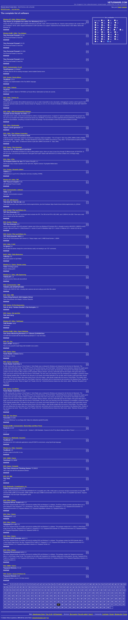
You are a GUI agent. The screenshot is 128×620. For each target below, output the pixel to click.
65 (83, 587)
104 (86, 590)
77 (120, 587)
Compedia (15, 466)
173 (104, 596)
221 (43, 601)
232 (85, 601)
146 (123, 593)
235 (97, 601)
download (6, 29)
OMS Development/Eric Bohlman (21, 111)
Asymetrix (22, 438)
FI (116, 25)
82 (14, 590)
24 (78, 584)
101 (75, 590)
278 (16, 607)
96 (58, 590)
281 (28, 607)
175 (112, 596)
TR (104, 39)
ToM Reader (19, 321)
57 (58, 587)
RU (118, 34)
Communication (12, 67)
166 (78, 596)
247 (20, 604)
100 (71, 590)
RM (104, 34)
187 (36, 598)
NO (110, 32)
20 (65, 584)
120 (24, 593)
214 (16, 601)
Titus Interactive (17, 147)
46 (23, 587)
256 (55, 604)
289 (59, 607)
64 (80, 587)
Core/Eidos (15, 388)
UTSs (12, 159)
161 (59, 596)
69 (95, 587)
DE (104, 27)
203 (97, 598)
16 (53, 584)
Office (9, 125)
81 (11, 590)
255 (51, 604)
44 (17, 587)
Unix (4, 169)
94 (51, 590)
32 (103, 584)
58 (61, 587)
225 (59, 601)
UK (111, 39)
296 (85, 607)
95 (54, 590)
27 (87, 584)
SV (117, 37)
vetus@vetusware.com (39, 617)
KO (97, 32)
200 (85, 598)
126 (47, 593)
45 (20, 587)
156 (39, 596)
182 (16, 598)
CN (111, 23)
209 (120, 598)
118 (16, 593)
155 (36, 596)
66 (86, 587)
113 (120, 590)
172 (101, 596)
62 (73, 587)
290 (62, 607)
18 (59, 584)
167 (81, 596)
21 (68, 584)
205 (104, 598)
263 (81, 604)
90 (39, 590)
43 (14, 587)
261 (74, 604)
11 (37, 584)
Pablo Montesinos (17, 254)
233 (89, 601)
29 (93, 584)
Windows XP (7, 19)
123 (36, 593)
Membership (118, 614)
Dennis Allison (16, 77)
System (9, 77)
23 (74, 584)
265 (89, 604)
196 (70, 598)
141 (104, 593)
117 (13, 593)
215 (20, 601)
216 (24, 601)
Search (91, 614)
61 (70, 587)
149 (13, 596)
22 (71, 584)
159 (51, 596)
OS (8, 200)
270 (108, 604)
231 (81, 601)
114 (124, 590)
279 (20, 607)
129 (59, 593)
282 (32, 607)
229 (74, 601)
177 (120, 596)
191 (51, 598)
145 (120, 593)
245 (13, 604)
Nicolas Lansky (21, 264)
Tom (11, 341)
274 (123, 604)
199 (81, 598)
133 (74, 593)
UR (117, 39)
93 (48, 590)
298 (93, 607)
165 (74, 596)
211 (5, 601)
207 (112, 598)
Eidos (14, 351)
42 (11, 587)
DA (97, 25)
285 (43, 607)
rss (48, 617)
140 (101, 593)
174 (108, 596)
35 (112, 584)
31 (99, 584)
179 (5, 598)
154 (32, 596)
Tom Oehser (13, 415)
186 (32, 598)
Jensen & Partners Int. (19, 574)
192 (55, 598)
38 (121, 584)
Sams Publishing (23, 331)
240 (116, 601)
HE (117, 27)
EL (111, 27)
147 (5, 596)
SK (104, 37)
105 (90, 590)
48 (29, 587)
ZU (104, 41)
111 (113, 590)
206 (108, 598)
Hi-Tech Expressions (18, 305)
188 (39, 598)
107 (97, 590)
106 (94, 590)
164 (70, 596)
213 (13, 601)
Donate (112, 614)
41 (8, 587)
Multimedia (15, 438)
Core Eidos (15, 361)
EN (104, 20)
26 (84, 584)
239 (112, 601)
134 (78, 593)
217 (28, 601)
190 (47, 598)
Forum (125, 614)
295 (81, 607)
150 (16, 596)
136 (85, 593)
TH (97, 39)
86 (26, 590)
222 (47, 601)
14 (46, 584)
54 (48, 587)
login (119, 7)
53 (45, 587)
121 (28, 593)
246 (16, 604)
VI (97, 41)
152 (24, 596)
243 (5, 604)
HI (97, 30)
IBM (12, 295)
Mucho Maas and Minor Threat (33, 426)
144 (116, 593)
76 (117, 587)
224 (55, 601)
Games (9, 147)
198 (78, 598)
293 (74, 607)
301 (104, 607)
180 (9, 598)
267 (97, 604)
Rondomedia (15, 125)
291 (66, 607)
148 (9, 596)
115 (5, 593)
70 (98, 587)
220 (39, 601)
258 (62, 604)
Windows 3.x (7, 264)
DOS (4, 77)
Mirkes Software (21, 19)
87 (29, 590)
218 (32, 601)
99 (67, 590)
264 (85, 604)
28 (90, 584)
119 (20, 593)
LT (104, 32)
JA (122, 30)
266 (93, 604)
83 (17, 590)
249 (28, 604)
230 (78, 601)
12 (40, 584)
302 (108, 607)
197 (74, 598)
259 (66, 604)
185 (28, 598)
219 (36, 601)
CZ (117, 23)
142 (108, 593)
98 (64, 590)
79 (4, 590)
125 (43, 593)
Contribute (105, 614)
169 (89, 596)
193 (59, 598)
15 (49, 584)
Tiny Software (22, 33)
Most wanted (73, 614)
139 (97, 593)
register (124, 7)
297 (89, 607)
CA (104, 23)
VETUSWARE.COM (117, 2)
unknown (20, 189)
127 (51, 593)
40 (4, 587)
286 (47, 607)
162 (62, 596)
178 (123, 596)
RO (111, 34)
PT (97, 34)
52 (42, 587)
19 (62, 584)
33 (106, 584)
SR (97, 37)
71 (101, 587)
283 (36, 607)
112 (117, 590)
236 (101, 601)
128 (55, 593)
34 (109, 584)
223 (51, 601)
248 (24, 604)
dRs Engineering (21, 274)
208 (116, 598)
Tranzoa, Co (14, 97)
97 (61, 590)
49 (32, 587)
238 (108, 601)
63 (76, 587)
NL (104, 25)
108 (101, 590)
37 (118, 584)
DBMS (9, 458)
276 (9, 607)
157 (43, 596)
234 (93, 601)
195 (66, 598)
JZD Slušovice (14, 200)
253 (43, 604)
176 (116, 596)
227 (66, 601)
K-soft (20, 67)
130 (62, 593)
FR (97, 27)
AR (117, 20)
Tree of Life (49, 614)
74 (111, 587)
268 (101, 604)
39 (125, 584)
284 (39, 607)
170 (93, 596)
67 (89, 587)
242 (123, 601)
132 (70, 593)
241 (120, 601)
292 (70, 607)
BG (97, 23)
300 (101, 607)
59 (64, 587)
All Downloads (57, 614)
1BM (18, 285)
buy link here (16, 9)
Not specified (16, 313)
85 (23, 590)
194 (62, 598)
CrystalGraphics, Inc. (21, 486)
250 (32, 604)
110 (109, 590)
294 (78, 607)
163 (66, 596)
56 (54, 587)
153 (28, 596)
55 (51, 587)
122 (32, 593)
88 (32, 590)
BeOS (5, 67)
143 (112, 593)
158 (47, 596)
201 (89, 598)
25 (81, 584)
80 (8, 590)
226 (62, 601)
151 (20, 596)
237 (104, 601)
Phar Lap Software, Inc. (19, 210)
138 (93, 593)
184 (24, 598)
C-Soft (13, 244)
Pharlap (14, 222)
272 (116, 604)
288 (55, 607)
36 (115, 584)
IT (116, 30)
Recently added (83, 614)
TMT (17, 179)
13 (43, 584)
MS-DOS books (5, 9)
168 (85, 596)
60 (67, 587)
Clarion (14, 458)
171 (97, 596)
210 (123, 598)
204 (101, 598)
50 (36, 587)
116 (9, 593)
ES (111, 37)
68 (92, 587)
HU (104, 30)
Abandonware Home (39, 614)
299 (97, 607)
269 (104, 604)
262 (78, 604)
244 (9, 604)
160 (55, 596)
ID (110, 30)
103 (82, 590)
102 (78, 590)
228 (70, 601)
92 (45, 590)
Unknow (13, 87)
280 (24, 607)
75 (114, 587)
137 (89, 593)
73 (108, 587)
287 (51, 607)
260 (70, 604)
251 (36, 604)
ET (111, 25)
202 (93, 598)
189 (43, 598)
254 (47, 604)
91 (42, 590)
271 (112, 604)
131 (66, 593)
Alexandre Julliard (17, 169)
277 (13, 607)
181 (13, 598)
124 (39, 593)
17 (56, 584)
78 (123, 587)
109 (105, 590)
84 (20, 590)
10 (34, 584)
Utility (13, 19)
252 (39, 604)
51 (39, 587)
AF (110, 20)
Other (8, 159)
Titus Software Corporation (19, 133)
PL (117, 32)
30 (96, 584)
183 (20, 598)
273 (120, 604)
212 (9, 601)
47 (26, 587)
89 (36, 590)
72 (105, 587)
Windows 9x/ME (8, 33)
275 (5, 607)
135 (81, 593)
